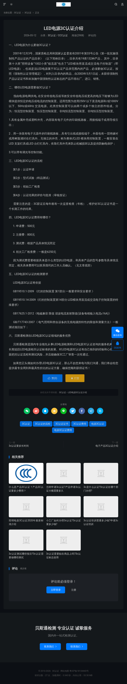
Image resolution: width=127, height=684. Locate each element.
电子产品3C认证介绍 (107, 445)
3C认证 (63, 4)
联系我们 (50, 646)
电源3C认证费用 (63, 430)
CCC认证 (63, 35)
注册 (73, 589)
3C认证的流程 (42, 423)
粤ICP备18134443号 (79, 671)
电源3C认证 (97, 423)
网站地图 (65, 671)
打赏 (75, 378)
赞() (52, 378)
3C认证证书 (61, 423)
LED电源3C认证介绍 (63, 28)
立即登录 (56, 589)
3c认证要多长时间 (19, 445)
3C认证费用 (79, 423)
